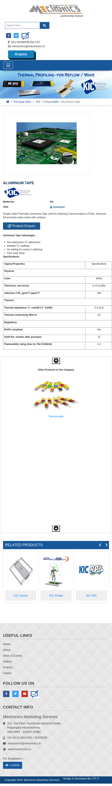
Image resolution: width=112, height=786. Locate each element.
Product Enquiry (21, 226)
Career (7, 673)
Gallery (7, 661)
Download (57, 207)
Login (12, 765)
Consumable (51, 101)
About (6, 649)
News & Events (12, 655)
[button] (56, 528)
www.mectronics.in (19, 749)
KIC (38, 101)
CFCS (95, 778)
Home (6, 644)
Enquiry (21, 54)
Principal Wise (22, 101)
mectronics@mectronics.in (28, 46)
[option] (56, 399)
